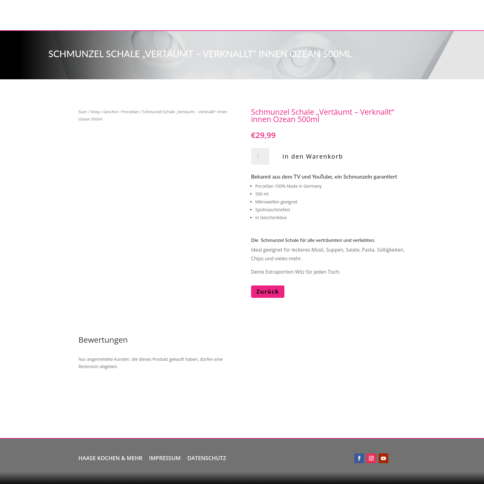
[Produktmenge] (260, 156)
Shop (95, 111)
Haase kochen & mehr (110, 457)
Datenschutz (206, 457)
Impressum (165, 457)
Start (82, 111)
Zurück (268, 291)
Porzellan (130, 111)
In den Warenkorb (313, 156)
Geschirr (111, 111)
